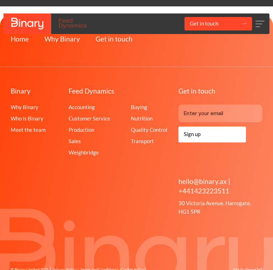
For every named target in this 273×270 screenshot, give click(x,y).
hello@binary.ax (203, 181)
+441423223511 (203, 191)
